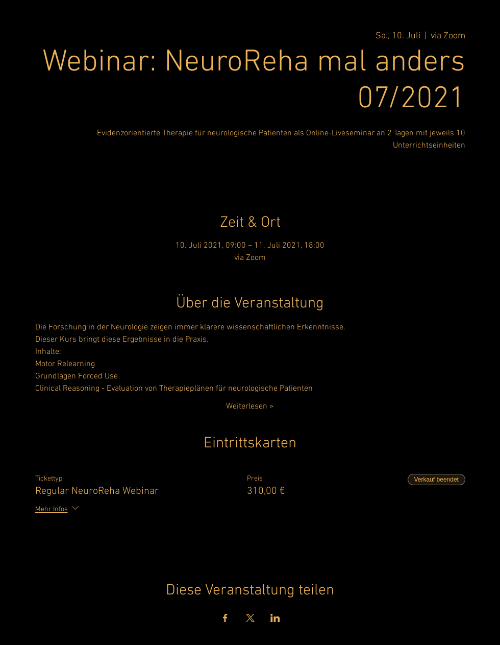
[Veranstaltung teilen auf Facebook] (225, 618)
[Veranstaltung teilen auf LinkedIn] (275, 618)
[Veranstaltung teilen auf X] (250, 618)
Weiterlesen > (250, 406)
